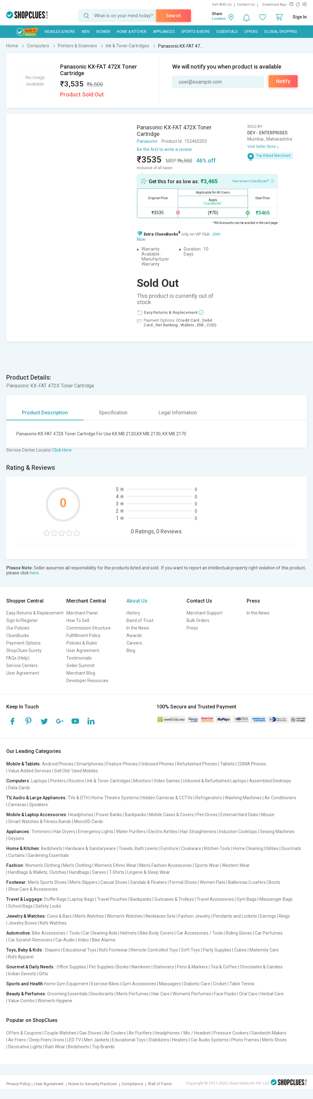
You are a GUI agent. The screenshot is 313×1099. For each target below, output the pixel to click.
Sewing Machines (277, 831)
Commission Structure (88, 627)
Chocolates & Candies (261, 966)
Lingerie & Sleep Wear (148, 872)
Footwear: (16, 882)
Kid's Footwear (113, 949)
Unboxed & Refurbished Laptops (214, 780)
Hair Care (160, 993)
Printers (58, 780)
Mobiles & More (60, 31)
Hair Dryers (64, 831)
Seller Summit (80, 665)
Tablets (227, 763)
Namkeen (141, 966)
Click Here (62, 450)
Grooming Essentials (67, 993)
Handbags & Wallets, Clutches (37, 872)
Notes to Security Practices (92, 1083)
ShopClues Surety (24, 650)
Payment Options (23, 642)
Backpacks (135, 814)
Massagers (170, 983)
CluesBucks (17, 635)
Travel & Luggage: (24, 899)
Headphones (80, 814)
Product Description (45, 413)
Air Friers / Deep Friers (30, 1039)
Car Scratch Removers (30, 939)
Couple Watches (60, 1032)
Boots (274, 882)
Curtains (16, 855)
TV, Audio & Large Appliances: (36, 797)
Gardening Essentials (48, 855)
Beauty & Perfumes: (26, 993)
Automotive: (18, 933)
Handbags (79, 872)
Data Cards (19, 787)
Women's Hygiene (55, 1000)
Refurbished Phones (197, 763)
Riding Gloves (239, 933)
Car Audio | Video (72, 939)
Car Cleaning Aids (100, 933)
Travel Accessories (215, 899)
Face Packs (225, 993)
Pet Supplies (101, 966)
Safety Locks (48, 906)
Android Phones (58, 763)
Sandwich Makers (268, 1032)
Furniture (169, 848)
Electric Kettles (162, 831)
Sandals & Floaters (148, 882)
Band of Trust (139, 620)
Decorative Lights (25, 1046)
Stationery (163, 966)
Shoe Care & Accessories (33, 889)
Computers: (18, 780)
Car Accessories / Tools (200, 933)
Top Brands (103, 1046)
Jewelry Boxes (22, 922)
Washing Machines (243, 797)
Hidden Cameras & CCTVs (166, 797)
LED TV (74, 1039)
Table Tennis (241, 983)
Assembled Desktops (270, 780)
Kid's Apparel (20, 956)
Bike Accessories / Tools (56, 933)
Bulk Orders (198, 620)
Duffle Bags (55, 899)
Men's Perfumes (132, 993)
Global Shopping (280, 31)
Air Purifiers (140, 1032)
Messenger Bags (276, 899)
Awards (134, 635)
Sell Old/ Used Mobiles (76, 770)
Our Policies (17, 627)
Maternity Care (264, 949)
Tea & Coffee (224, 966)
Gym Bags (247, 899)
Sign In (300, 16)
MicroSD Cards (88, 821)
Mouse (268, 814)
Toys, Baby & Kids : (25, 949)
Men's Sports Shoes (47, 882)
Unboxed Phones (157, 763)
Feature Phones (122, 763)
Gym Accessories (139, 983)
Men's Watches (89, 916)
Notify (283, 81)
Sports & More (195, 31)
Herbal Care (272, 993)
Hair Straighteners (198, 831)
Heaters (180, 1039)
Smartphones (90, 763)
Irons (59, 1039)
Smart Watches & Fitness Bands (39, 821)
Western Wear (236, 865)
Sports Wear (207, 865)
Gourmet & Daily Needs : (31, 966)
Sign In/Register (22, 620)
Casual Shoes (113, 882)
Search (173, 15)
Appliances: (18, 831)
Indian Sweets (22, 973)
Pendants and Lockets (235, 916)
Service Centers (22, 665)
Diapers (52, 949)
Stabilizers (158, 1039)
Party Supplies (217, 949)
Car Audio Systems (209, 1039)
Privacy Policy (18, 1083)
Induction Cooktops (238, 831)
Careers (134, 642)
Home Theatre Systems (115, 797)
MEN (86, 31)
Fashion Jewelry (194, 916)
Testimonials (79, 658)
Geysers (16, 838)
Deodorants (102, 993)
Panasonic (147, 141)
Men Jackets (96, 1039)
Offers (251, 31)
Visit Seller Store (261, 146)
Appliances (164, 31)
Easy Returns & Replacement (35, 612)
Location (219, 19)
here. (35, 572)
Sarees (99, 872)
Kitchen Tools (217, 848)
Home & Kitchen (131, 31)
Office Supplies (71, 966)
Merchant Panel (82, 612)
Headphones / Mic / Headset (183, 1032)
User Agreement (22, 673)
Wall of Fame (160, 1083)
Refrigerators (208, 797)
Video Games (167, 780)
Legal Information (177, 413)
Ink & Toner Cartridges (109, 780)
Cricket (220, 983)
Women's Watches (125, 916)
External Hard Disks (239, 814)
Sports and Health (24, 983)
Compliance (132, 1083)
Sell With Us (222, 5)
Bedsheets (51, 848)
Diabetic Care (197, 983)
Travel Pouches (112, 899)
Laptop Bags (81, 899)
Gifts (43, 973)
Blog (130, 650)
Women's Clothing (42, 865)
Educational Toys (79, 949)
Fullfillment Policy (83, 635)
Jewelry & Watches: (26, 916)
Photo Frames (245, 1039)
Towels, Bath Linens (138, 848)
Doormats (291, 848)
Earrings (268, 916)
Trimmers (41, 831)
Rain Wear (55, 1046)
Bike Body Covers (157, 933)
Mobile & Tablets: (23, 763)
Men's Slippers (83, 882)
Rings (284, 916)
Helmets (128, 933)
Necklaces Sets (161, 916)
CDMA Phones (252, 763)
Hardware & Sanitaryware (90, 848)
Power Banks (109, 814)
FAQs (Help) (17, 658)
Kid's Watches (53, 922)
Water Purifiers (131, 831)
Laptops (39, 780)
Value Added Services (29, 770)
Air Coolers (115, 1032)
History (133, 612)
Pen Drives (207, 814)
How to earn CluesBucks (253, 181)
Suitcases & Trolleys (174, 899)
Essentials (227, 31)
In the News (137, 627)
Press (192, 627)
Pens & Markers (192, 966)
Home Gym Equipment (66, 983)
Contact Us (246, 5)
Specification (113, 413)
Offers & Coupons (24, 1032)
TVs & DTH (78, 797)
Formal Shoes (183, 882)
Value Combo (21, 1000)
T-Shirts (116, 872)
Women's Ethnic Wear (115, 865)
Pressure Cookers (231, 1032)
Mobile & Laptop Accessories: (36, 814)
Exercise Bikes (105, 983)
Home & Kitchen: (23, 848)
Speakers (38, 804)
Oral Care (248, 993)
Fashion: (15, 865)
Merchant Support (205, 612)
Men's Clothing (77, 865)
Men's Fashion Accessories (165, 865)
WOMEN (103, 31)
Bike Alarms (103, 939)
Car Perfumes (269, 933)
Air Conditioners (280, 797)
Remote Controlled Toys (154, 949)
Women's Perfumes (191, 993)
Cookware (191, 848)
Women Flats (212, 882)
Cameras (17, 804)
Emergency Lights (95, 831)
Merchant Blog (80, 673)
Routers (76, 780)
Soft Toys (190, 949)
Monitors (142, 780)
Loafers (258, 882)
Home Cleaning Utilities (256, 848)
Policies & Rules (81, 642)
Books (122, 966)
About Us (136, 601)
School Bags (20, 906)
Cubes (240, 949)
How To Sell (77, 620)
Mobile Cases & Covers (171, 814)
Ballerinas (238, 882)
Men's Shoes (274, 1039)
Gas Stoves (90, 1032)
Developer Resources (87, 680)
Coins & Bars (59, 916)
